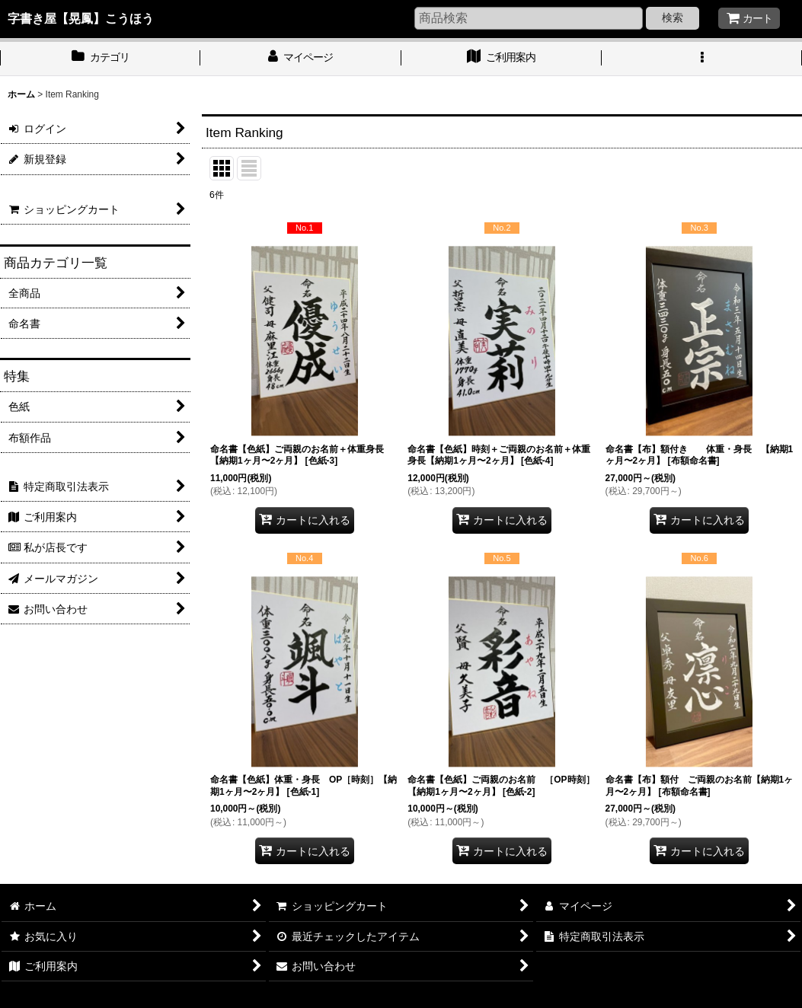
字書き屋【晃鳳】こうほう (81, 18)
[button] (702, 58)
